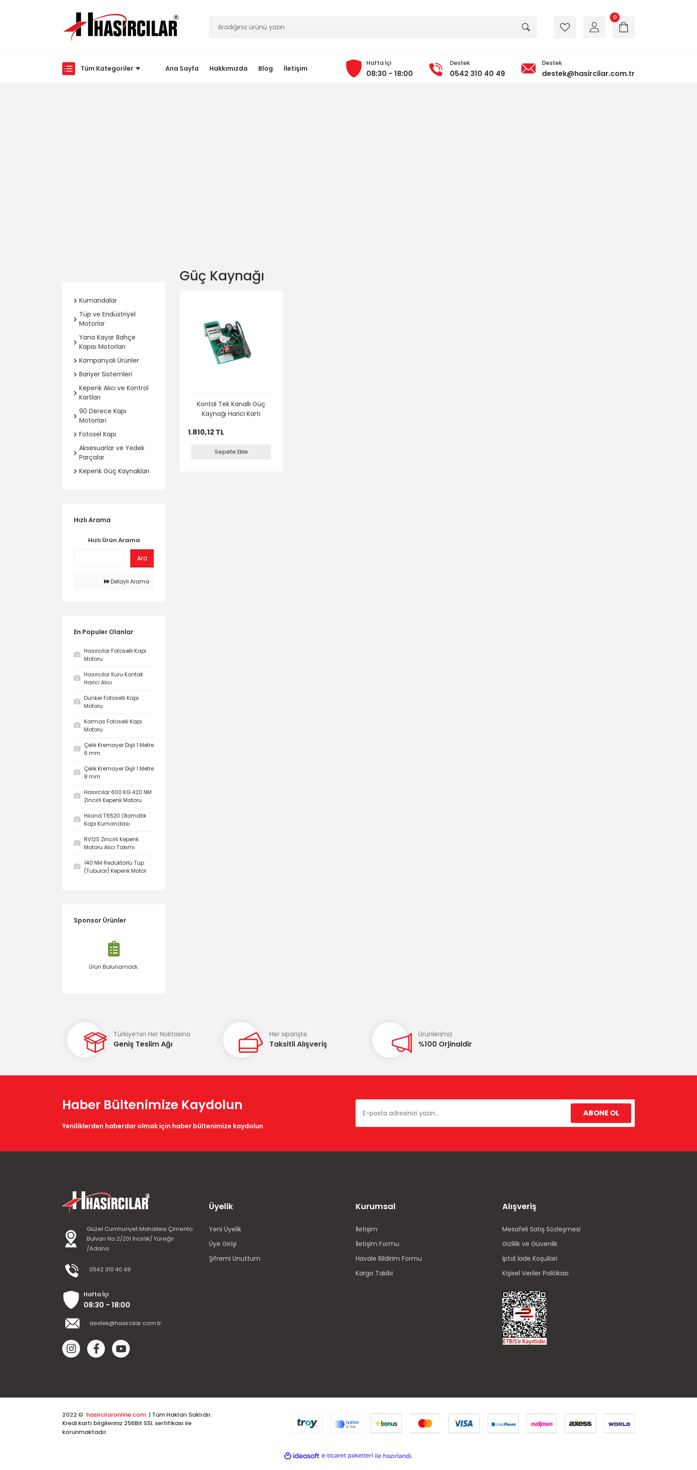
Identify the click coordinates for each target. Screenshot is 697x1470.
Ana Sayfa (182, 68)
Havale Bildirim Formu (389, 1258)
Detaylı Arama (126, 581)
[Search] (373, 27)
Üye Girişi (222, 1243)
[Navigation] (104, 68)
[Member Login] (594, 27)
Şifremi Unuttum (234, 1258)
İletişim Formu (377, 1243)
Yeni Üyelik (225, 1229)
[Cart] (624, 27)
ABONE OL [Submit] (601, 1113)
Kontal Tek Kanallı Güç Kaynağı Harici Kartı (231, 408)
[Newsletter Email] (495, 1113)
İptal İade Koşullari (529, 1258)
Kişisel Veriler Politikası (535, 1273)
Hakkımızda (228, 68)
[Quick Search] (98, 557)
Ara (142, 558)
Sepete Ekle (231, 451)
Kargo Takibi (374, 1273)
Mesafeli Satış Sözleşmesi (541, 1229)
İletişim (296, 68)
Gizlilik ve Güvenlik (529, 1243)
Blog (265, 68)
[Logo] (120, 27)
